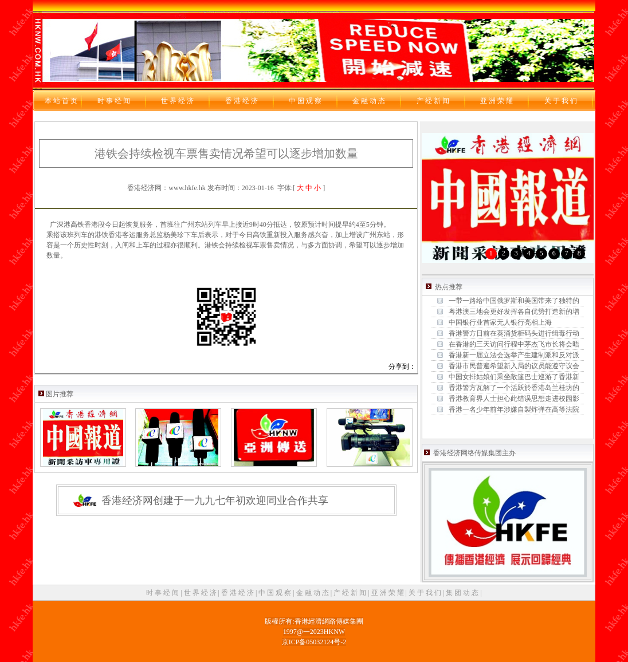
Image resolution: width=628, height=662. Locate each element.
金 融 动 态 (313, 593)
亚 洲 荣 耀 (388, 593)
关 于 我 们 (426, 593)
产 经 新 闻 (350, 593)
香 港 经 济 (238, 593)
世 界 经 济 (201, 593)
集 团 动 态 (463, 593)
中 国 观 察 (275, 593)
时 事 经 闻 (163, 593)
